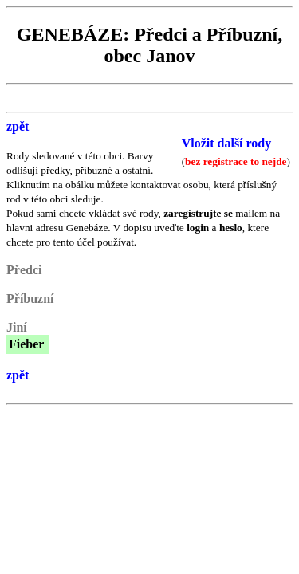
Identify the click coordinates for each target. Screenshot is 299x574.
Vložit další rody (227, 143)
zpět (17, 126)
